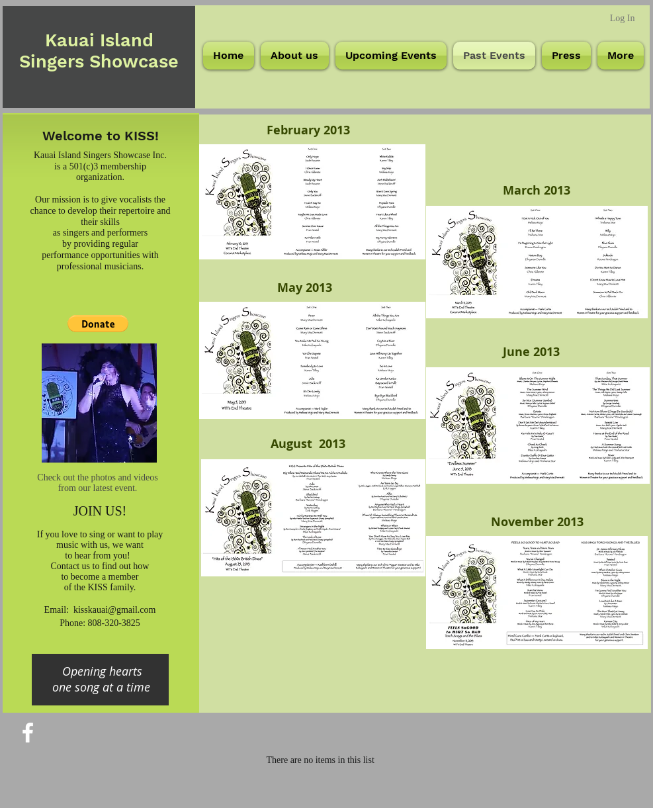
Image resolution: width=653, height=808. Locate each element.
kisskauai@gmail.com (114, 610)
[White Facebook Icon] (28, 732)
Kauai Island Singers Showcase (99, 51)
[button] (97, 323)
